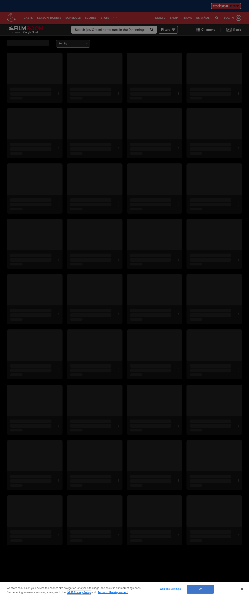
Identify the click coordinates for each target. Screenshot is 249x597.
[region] (124, 589)
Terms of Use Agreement (113, 592)
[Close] (242, 589)
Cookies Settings (170, 589)
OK (200, 589)
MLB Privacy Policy (79, 592)
